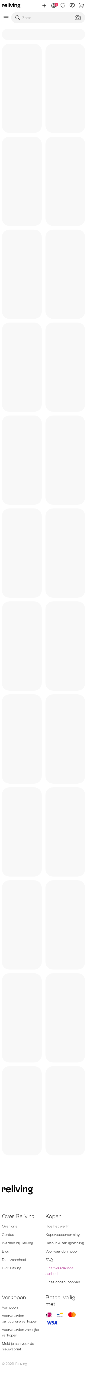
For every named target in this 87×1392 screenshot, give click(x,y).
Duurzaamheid (14, 1259)
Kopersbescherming (62, 1234)
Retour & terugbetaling (64, 1243)
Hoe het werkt (57, 1226)
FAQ (49, 1259)
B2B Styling (11, 1268)
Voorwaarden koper (61, 1251)
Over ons (9, 1226)
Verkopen (10, 1307)
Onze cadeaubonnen (62, 1282)
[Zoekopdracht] (48, 17)
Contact (9, 1234)
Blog (5, 1251)
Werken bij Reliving (17, 1243)
